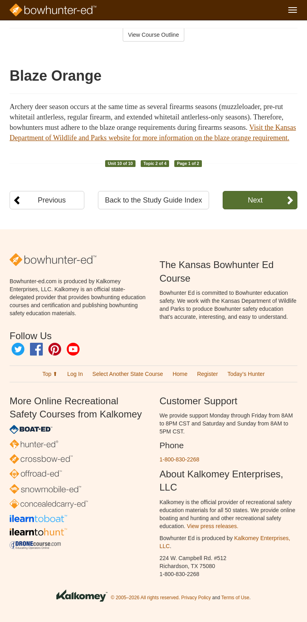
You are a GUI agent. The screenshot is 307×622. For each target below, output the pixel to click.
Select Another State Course (127, 374)
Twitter (18, 349)
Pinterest (54, 349)
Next (255, 200)
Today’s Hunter (246, 374)
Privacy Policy (196, 597)
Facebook (36, 349)
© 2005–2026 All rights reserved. (145, 597)
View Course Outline (153, 35)
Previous (52, 200)
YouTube (73, 349)
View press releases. (213, 526)
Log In (75, 374)
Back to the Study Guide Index (153, 200)
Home (180, 374)
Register (207, 374)
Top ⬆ (50, 374)
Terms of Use (235, 597)
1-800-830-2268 (179, 459)
